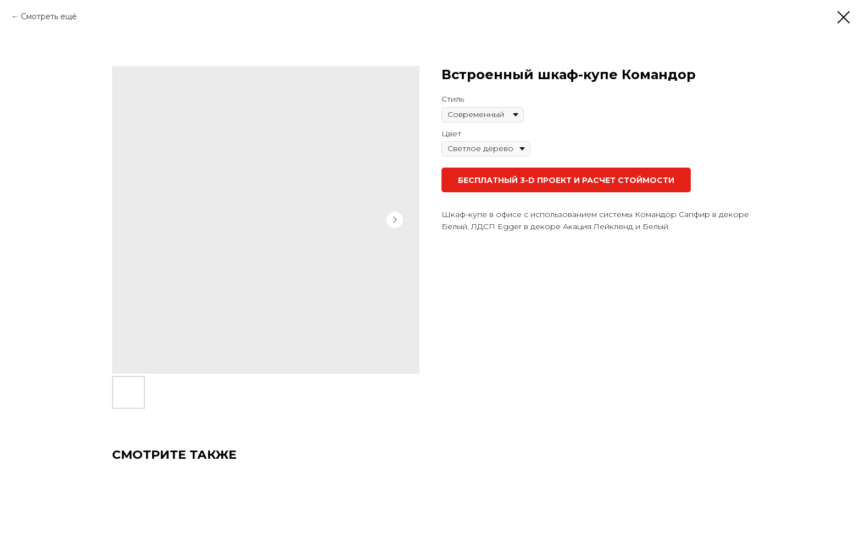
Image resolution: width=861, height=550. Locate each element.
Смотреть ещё (49, 16)
